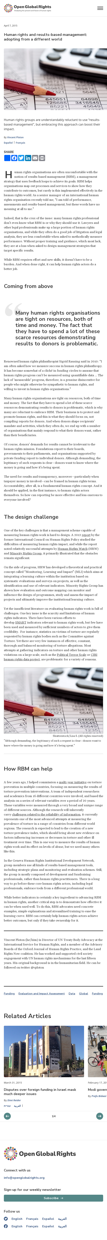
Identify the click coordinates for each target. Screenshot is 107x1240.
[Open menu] (100, 8)
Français (20, 142)
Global (83, 993)
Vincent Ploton (15, 137)
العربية (17, 1106)
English (17, 1219)
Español (8, 142)
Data (72, 993)
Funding (9, 993)
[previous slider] (99, 1116)
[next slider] (7, 1116)
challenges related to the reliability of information (46, 814)
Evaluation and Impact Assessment (42, 993)
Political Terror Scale (71, 655)
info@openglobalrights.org (24, 1178)
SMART (20, 623)
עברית (7, 1106)
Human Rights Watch (73, 549)
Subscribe (51, 1198)
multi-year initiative (73, 782)
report (86, 535)
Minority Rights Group (26, 553)
